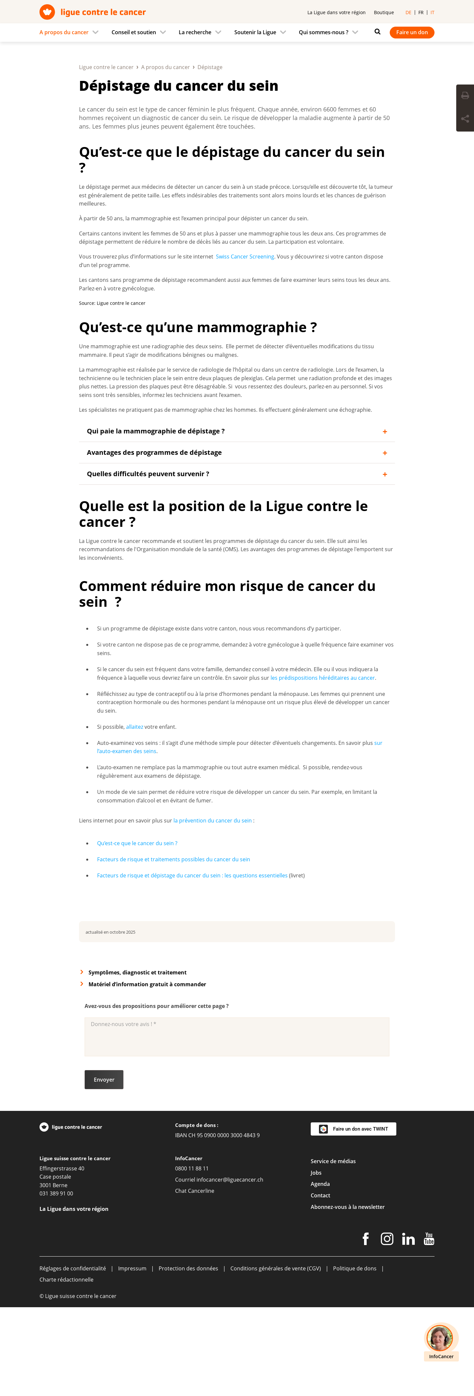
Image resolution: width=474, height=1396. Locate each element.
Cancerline (201, 1279)
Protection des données (188, 1357)
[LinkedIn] (408, 1328)
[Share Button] (465, 120)
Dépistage (210, 155)
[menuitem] (71, 32)
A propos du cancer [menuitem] (64, 32)
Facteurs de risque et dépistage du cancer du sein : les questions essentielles (192, 964)
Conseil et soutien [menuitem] (134, 32)
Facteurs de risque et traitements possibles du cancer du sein (173, 948)
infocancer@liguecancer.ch (230, 1268)
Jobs (316, 1261)
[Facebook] (365, 1328)
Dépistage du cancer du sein (178, 174)
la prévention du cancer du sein (212, 909)
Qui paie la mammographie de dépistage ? (156, 519)
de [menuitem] (408, 12)
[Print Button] (465, 96)
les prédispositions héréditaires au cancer (323, 766)
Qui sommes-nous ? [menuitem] (323, 32)
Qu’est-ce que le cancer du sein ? (137, 932)
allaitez (134, 815)
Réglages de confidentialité (73, 1357)
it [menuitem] (432, 12)
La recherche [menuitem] (195, 32)
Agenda (320, 1272)
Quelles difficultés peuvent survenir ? (148, 562)
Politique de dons (355, 1357)
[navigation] (237, 32)
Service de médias (333, 1250)
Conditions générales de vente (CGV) (275, 1357)
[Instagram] (387, 1328)
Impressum (132, 1357)
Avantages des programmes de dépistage (154, 541)
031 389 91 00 (56, 1282)
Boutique (384, 12)
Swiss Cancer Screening (245, 345)
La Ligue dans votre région (336, 12)
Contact (320, 1284)
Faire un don (412, 32)
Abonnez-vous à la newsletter (348, 1295)
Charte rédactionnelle (66, 1368)
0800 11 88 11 (192, 1257)
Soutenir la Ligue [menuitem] (255, 32)
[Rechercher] (376, 31)
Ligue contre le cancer (106, 155)
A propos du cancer (165, 155)
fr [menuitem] (421, 12)
